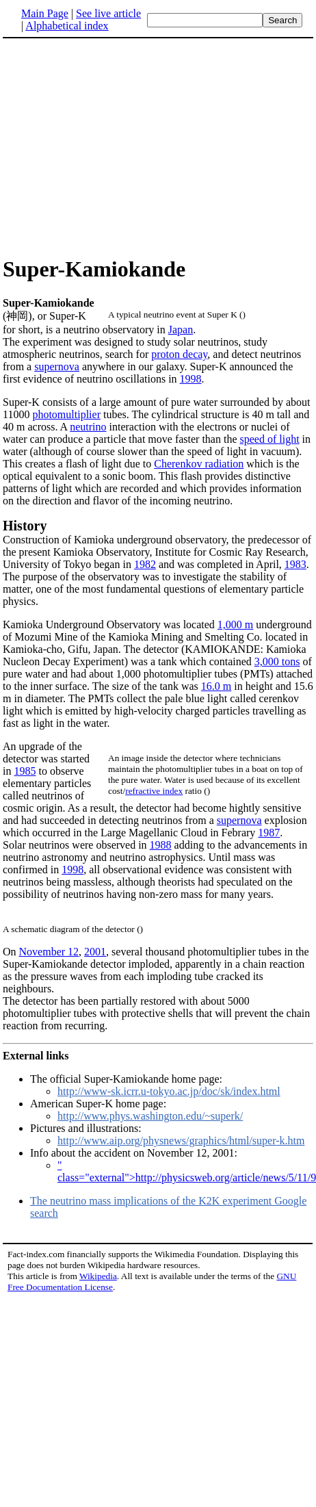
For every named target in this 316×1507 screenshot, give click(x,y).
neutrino (88, 427)
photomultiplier (66, 414)
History (25, 525)
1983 (295, 564)
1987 (269, 832)
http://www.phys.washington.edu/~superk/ (150, 1116)
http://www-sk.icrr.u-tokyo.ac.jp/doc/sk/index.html (168, 1091)
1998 (191, 379)
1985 (25, 771)
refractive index (154, 791)
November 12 (49, 951)
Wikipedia (98, 1276)
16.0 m (216, 686)
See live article (108, 13)
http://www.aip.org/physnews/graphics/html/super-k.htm (180, 1140)
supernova (56, 366)
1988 (161, 845)
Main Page (44, 13)
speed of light (270, 439)
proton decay (179, 354)
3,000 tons (277, 661)
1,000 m (235, 624)
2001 (95, 951)
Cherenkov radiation (198, 463)
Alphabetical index (66, 25)
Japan (180, 329)
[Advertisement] (118, 146)
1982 (145, 564)
